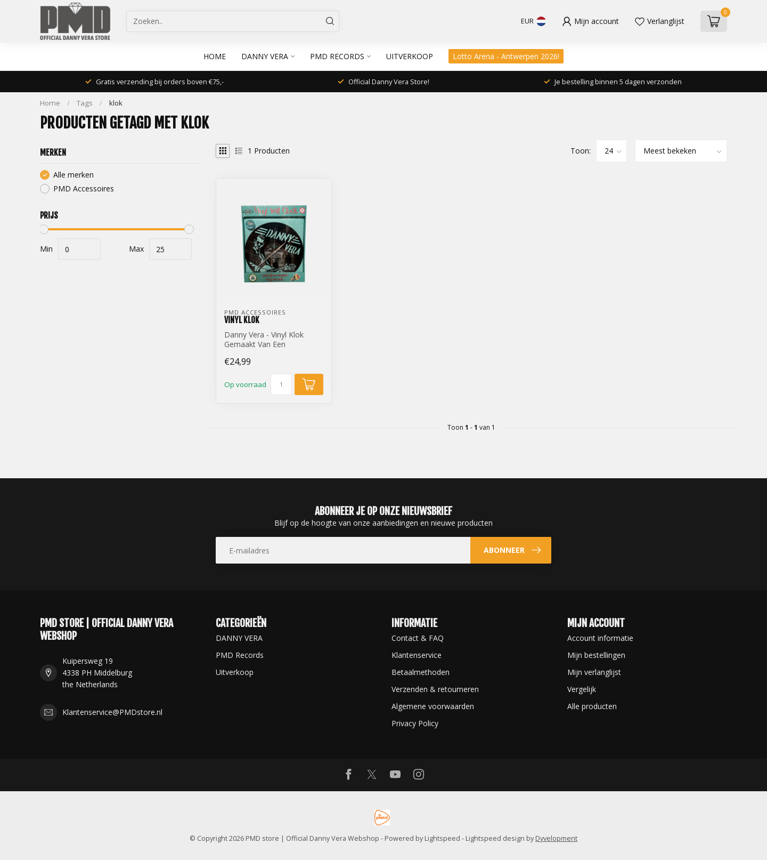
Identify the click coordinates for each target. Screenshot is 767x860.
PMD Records (337, 56)
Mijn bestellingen (596, 655)
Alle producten (592, 706)
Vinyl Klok (241, 320)
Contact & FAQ (417, 638)
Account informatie (600, 638)
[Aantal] (281, 384)
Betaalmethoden (420, 672)
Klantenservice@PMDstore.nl (112, 712)
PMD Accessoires (83, 188)
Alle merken (73, 175)
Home (214, 56)
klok (116, 103)
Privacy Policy (414, 723)
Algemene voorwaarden (432, 706)
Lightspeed (442, 838)
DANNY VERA (264, 56)
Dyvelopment (556, 838)
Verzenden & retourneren (435, 689)
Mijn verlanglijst (594, 672)
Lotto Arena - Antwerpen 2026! (506, 56)
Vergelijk (581, 689)
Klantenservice (416, 655)
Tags (85, 103)
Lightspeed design (495, 838)
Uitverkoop (409, 56)
